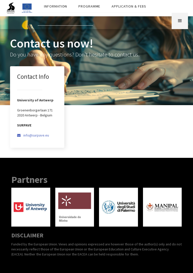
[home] (13, 7)
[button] (55, 6)
